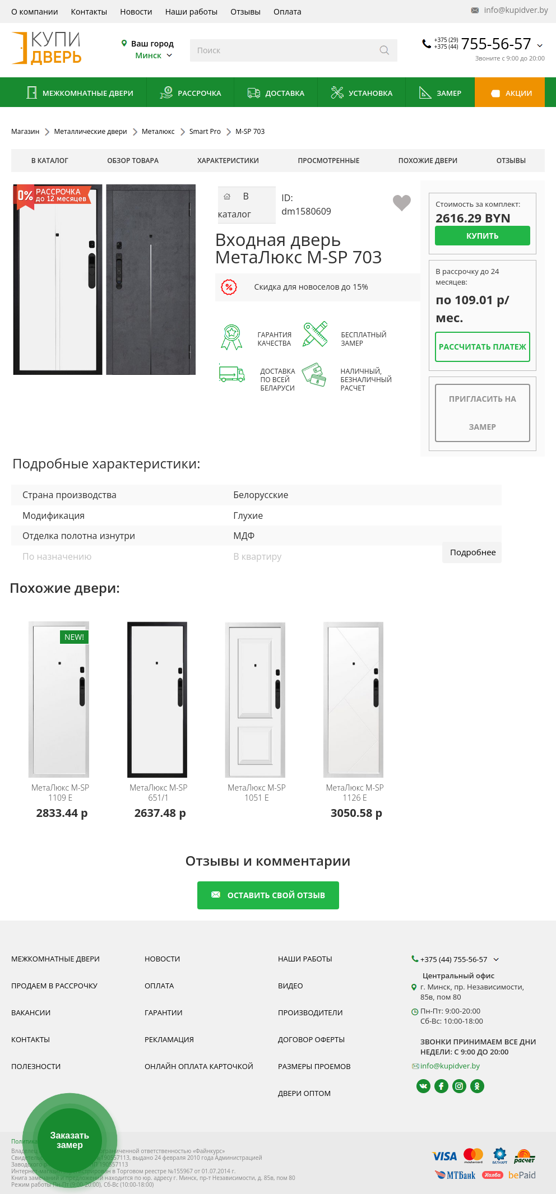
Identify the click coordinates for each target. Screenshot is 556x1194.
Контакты (89, 11)
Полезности (36, 1066)
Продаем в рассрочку (54, 986)
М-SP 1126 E (355, 793)
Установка (361, 93)
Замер (439, 93)
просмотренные (329, 160)
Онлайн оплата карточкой (199, 1066)
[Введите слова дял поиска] (281, 50)
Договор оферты (311, 1039)
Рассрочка (190, 93)
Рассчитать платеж (482, 346)
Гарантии (164, 1012)
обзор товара (133, 160)
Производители (310, 1012)
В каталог (49, 160)
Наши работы (191, 11)
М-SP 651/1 (158, 793)
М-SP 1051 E (256, 793)
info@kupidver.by (508, 10)
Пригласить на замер (482, 412)
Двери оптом (304, 1093)
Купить (482, 235)
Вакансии (30, 1012)
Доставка (275, 93)
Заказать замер (69, 1140)
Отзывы (245, 11)
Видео (290, 986)
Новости (136, 11)
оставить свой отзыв (268, 895)
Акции (509, 93)
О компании (34, 11)
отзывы (511, 160)
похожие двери (428, 160)
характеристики (228, 160)
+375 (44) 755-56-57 (460, 959)
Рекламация (169, 1039)
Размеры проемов (314, 1066)
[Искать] (384, 50)
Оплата (288, 11)
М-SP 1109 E (60, 793)
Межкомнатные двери (78, 93)
